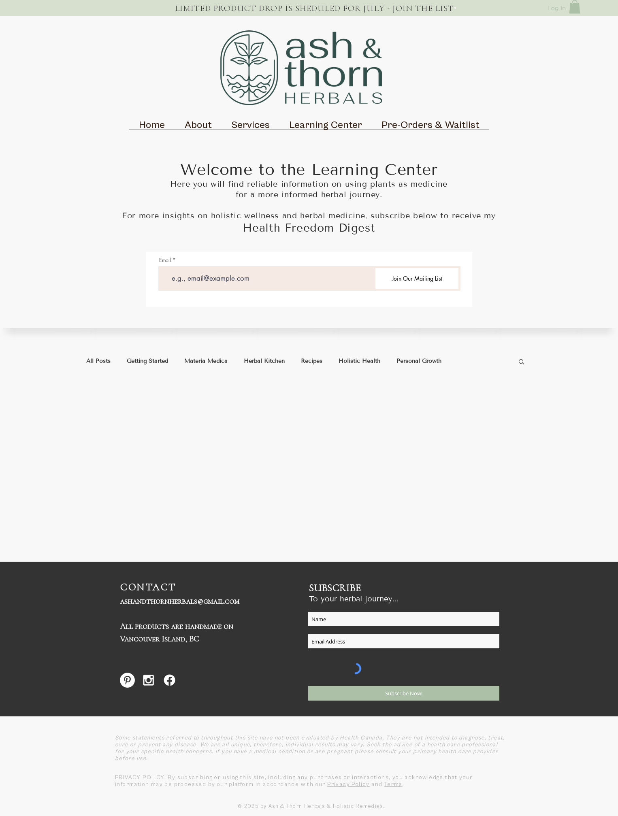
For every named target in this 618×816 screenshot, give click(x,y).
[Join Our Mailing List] (416, 278)
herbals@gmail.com (204, 601)
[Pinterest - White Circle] (127, 680)
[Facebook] (169, 680)
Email (165, 260)
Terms (393, 784)
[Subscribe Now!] (403, 693)
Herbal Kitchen (264, 361)
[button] (574, 6)
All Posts (98, 361)
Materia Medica (206, 361)
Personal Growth (418, 361)
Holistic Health (359, 361)
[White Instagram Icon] (148, 680)
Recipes (311, 361)
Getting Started (147, 361)
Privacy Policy (348, 784)
